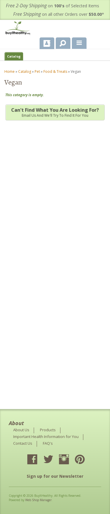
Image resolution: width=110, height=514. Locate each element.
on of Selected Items (52, 5)
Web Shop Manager (38, 500)
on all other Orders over (58, 14)
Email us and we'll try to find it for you (55, 112)
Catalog (14, 56)
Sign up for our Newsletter (55, 476)
